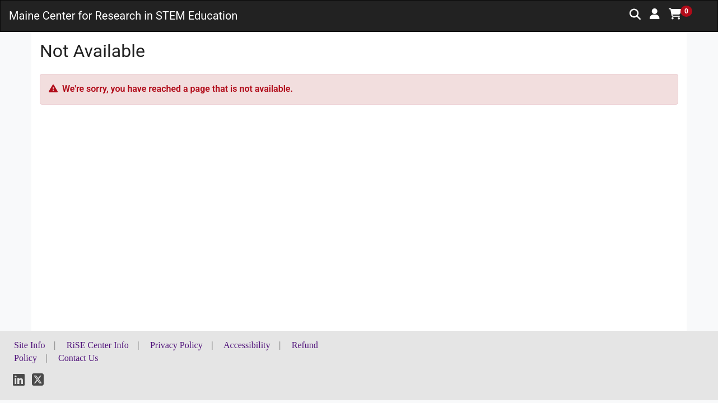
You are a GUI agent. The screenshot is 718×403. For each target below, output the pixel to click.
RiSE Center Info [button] (98, 345)
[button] (654, 14)
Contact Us (78, 358)
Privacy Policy (176, 345)
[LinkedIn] (19, 381)
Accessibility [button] (247, 345)
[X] (38, 381)
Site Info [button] (29, 345)
